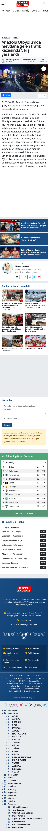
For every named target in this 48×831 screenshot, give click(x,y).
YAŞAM (13, 763)
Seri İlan (10, 786)
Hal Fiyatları (14, 689)
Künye (9, 798)
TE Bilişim (30, 698)
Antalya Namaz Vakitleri (10, 654)
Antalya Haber (14, 686)
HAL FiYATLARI (17, 734)
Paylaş (6, 95)
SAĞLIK (28, 678)
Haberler (6, 38)
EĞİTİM (13, 745)
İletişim (9, 801)
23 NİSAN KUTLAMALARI (34, 349)
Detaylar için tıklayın (24, 513)
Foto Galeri (11, 775)
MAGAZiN (16, 678)
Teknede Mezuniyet (31, 691)
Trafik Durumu (32, 653)
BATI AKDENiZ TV (27, 439)
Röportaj (10, 789)
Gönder (7, 425)
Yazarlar (10, 781)
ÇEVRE (13, 751)
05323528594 (26, 620)
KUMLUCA (14, 769)
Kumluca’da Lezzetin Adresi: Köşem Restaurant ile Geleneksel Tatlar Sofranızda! (12, 306)
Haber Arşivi (31, 667)
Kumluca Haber (33, 681)
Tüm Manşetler (32, 660)
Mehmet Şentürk (22, 266)
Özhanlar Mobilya (15, 691)
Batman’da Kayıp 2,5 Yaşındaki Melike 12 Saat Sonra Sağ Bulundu (11, 329)
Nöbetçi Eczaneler (12, 649)
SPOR (6, 678)
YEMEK (13, 772)
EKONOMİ (39, 678)
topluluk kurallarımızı (24, 433)
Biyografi (10, 792)
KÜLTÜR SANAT (17, 760)
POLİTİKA (14, 737)
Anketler (10, 795)
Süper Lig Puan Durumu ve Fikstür (25, 819)
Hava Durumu (32, 649)
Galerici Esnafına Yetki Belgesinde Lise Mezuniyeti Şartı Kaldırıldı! (35, 329)
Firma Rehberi (12, 783)
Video (9, 778)
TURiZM (10, 681)
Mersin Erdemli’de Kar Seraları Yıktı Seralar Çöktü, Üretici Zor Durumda (35, 305)
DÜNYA (20, 681)
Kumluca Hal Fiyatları (13, 683)
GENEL (16, 10)
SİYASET (14, 740)
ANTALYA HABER (14, 676)
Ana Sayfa (10, 710)
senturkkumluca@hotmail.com (25, 625)
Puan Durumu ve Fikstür (11, 661)
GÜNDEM (36, 10)
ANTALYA (6, 10)
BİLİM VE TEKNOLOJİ (19, 757)
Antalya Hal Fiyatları (34, 683)
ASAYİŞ (25, 10)
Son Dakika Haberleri (12, 667)
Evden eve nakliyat (31, 686)
